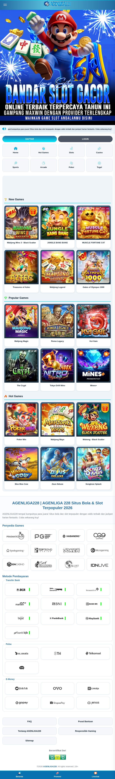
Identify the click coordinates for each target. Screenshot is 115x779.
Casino (99, 150)
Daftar (29, 139)
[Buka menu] (5, 4)
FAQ (29, 721)
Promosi (57, 775)
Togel (99, 165)
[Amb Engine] (57, 758)
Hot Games (43, 150)
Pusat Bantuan (85, 721)
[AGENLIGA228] (57, 5)
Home (15, 150)
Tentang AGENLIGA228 (29, 731)
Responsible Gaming (85, 731)
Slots (71, 150)
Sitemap (29, 740)
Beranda (19, 775)
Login (85, 139)
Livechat (95, 775)
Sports (16, 165)
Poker (71, 165)
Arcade (43, 165)
